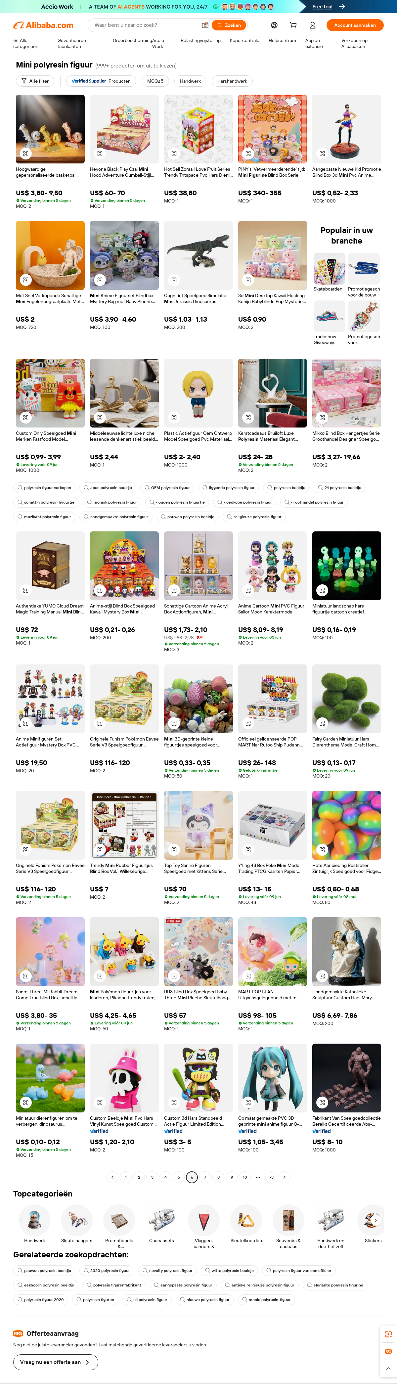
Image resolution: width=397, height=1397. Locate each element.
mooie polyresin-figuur (266, 1299)
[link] (388, 1334)
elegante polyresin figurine (335, 1285)
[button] (205, 25)
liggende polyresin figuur (228, 487)
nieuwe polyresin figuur (205, 1299)
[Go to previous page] (112, 1177)
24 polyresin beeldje (339, 487)
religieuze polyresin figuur (254, 516)
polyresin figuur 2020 (41, 1299)
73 (271, 1177)
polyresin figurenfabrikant (114, 1285)
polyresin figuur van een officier (298, 1270)
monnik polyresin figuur (112, 502)
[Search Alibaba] (145, 25)
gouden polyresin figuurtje (177, 502)
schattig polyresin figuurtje (46, 502)
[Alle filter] (35, 81)
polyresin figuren (95, 1299)
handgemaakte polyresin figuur (116, 516)
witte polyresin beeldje (229, 1270)
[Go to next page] (284, 1177)
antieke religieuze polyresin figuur (259, 1285)
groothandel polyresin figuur (314, 502)
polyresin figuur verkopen (44, 487)
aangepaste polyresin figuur (183, 1285)
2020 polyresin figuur (107, 1270)
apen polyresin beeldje (108, 487)
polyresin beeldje (286, 487)
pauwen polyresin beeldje (187, 516)
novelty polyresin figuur (168, 1270)
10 (245, 1177)
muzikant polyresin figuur (44, 516)
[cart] (294, 26)
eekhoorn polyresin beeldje (46, 1285)
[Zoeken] (229, 25)
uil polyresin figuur (147, 1299)
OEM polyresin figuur (167, 487)
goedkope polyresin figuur (244, 502)
